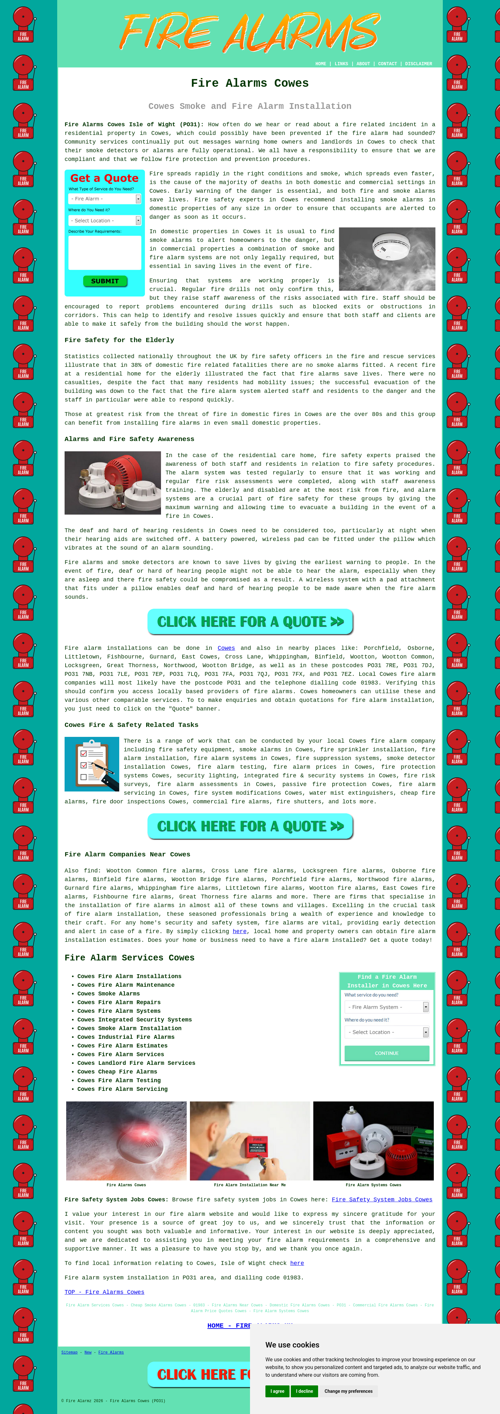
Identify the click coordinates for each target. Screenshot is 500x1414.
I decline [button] (304, 1391)
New (88, 1352)
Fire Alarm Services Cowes (130, 958)
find (91, 871)
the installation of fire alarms (119, 905)
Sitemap (69, 1352)
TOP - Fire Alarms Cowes (104, 1292)
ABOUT (363, 63)
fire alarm (187, 1214)
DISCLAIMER (418, 63)
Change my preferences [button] (348, 1391)
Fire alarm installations (108, 648)
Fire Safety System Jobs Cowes (382, 1200)
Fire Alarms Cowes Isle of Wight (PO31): (134, 124)
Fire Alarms (111, 1352)
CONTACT (387, 63)
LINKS (341, 63)
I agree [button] (277, 1391)
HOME (321, 63)
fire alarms (273, 691)
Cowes (226, 648)
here (239, 931)
